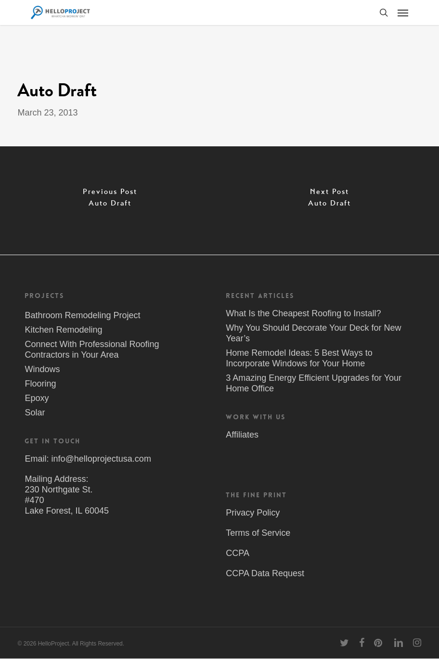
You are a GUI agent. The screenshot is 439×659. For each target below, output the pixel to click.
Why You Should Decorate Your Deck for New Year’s (313, 333)
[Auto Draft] (110, 200)
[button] (403, 12)
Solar (35, 412)
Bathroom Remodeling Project (82, 315)
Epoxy (37, 398)
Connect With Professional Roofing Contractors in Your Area (92, 349)
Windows (42, 369)
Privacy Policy (253, 512)
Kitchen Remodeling (63, 330)
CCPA (237, 553)
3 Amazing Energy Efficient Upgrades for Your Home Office (313, 383)
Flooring (40, 383)
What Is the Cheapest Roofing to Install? (303, 313)
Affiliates (242, 434)
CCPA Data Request (265, 573)
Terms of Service (258, 533)
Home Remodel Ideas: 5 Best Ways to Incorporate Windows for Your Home (299, 358)
